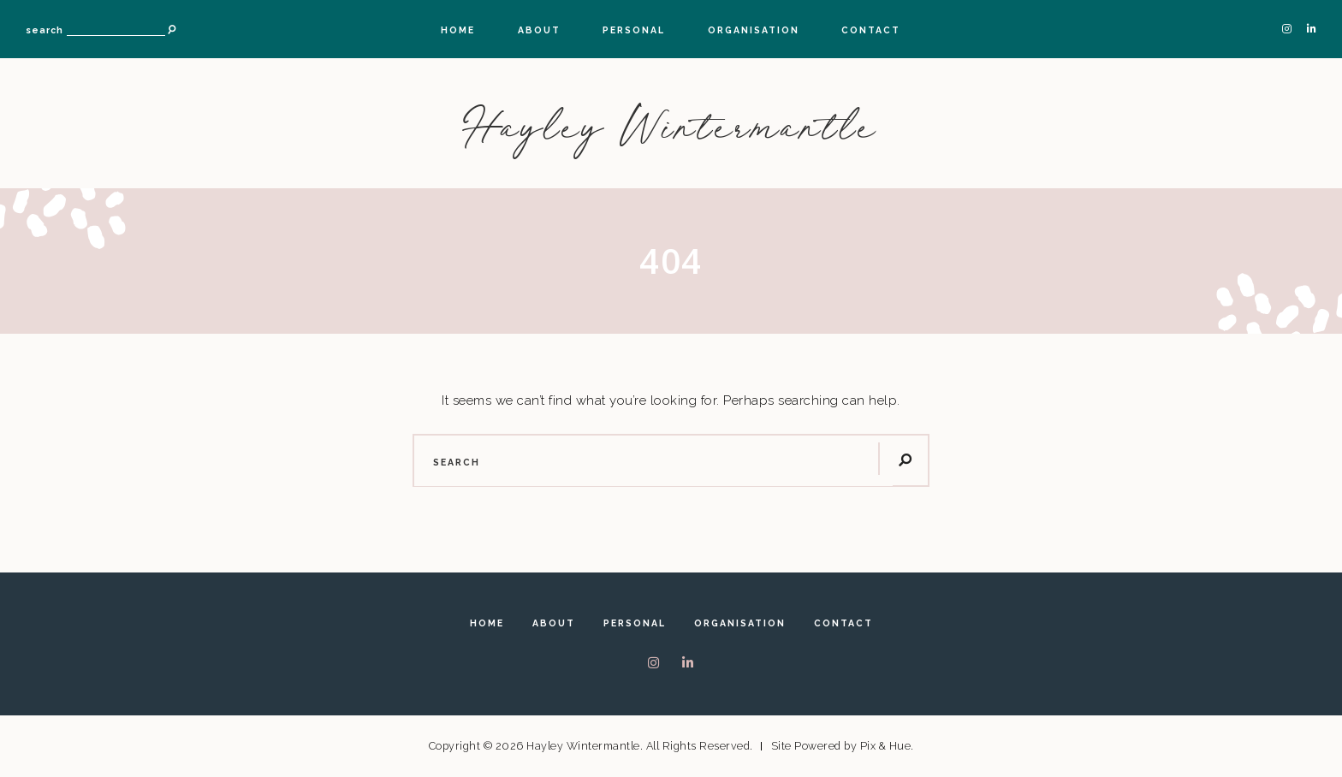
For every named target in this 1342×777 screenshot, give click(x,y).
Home (458, 30)
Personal (634, 30)
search (44, 30)
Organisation (753, 30)
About (539, 30)
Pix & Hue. (887, 745)
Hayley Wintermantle (671, 127)
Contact (870, 30)
